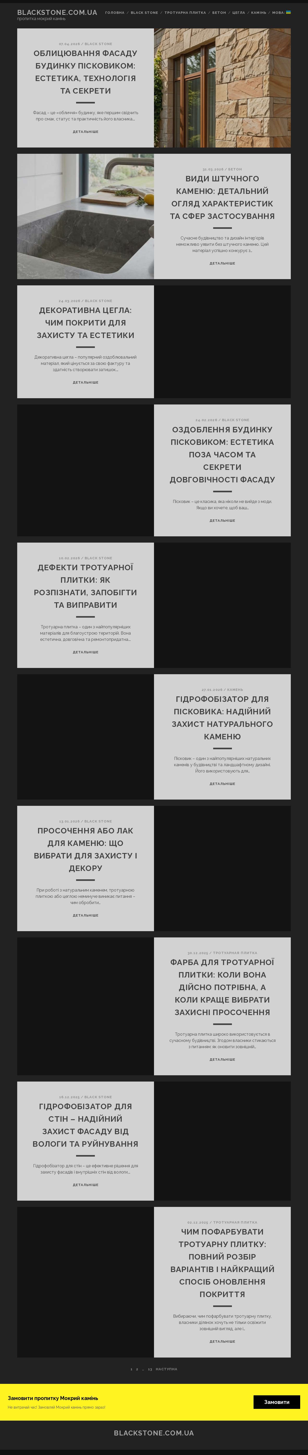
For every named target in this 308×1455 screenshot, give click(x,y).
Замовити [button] (276, 1402)
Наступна (166, 1369)
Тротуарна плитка (185, 13)
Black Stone (144, 13)
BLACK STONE (98, 44)
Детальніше (85, 132)
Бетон (219, 13)
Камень (235, 690)
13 (150, 1369)
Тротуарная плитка (235, 953)
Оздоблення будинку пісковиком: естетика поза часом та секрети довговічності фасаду (222, 454)
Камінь (258, 13)
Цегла (238, 13)
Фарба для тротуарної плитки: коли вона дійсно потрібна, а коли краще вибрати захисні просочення (222, 987)
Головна (115, 13)
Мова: (281, 13)
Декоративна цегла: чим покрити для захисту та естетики (85, 323)
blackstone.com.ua (57, 12)
